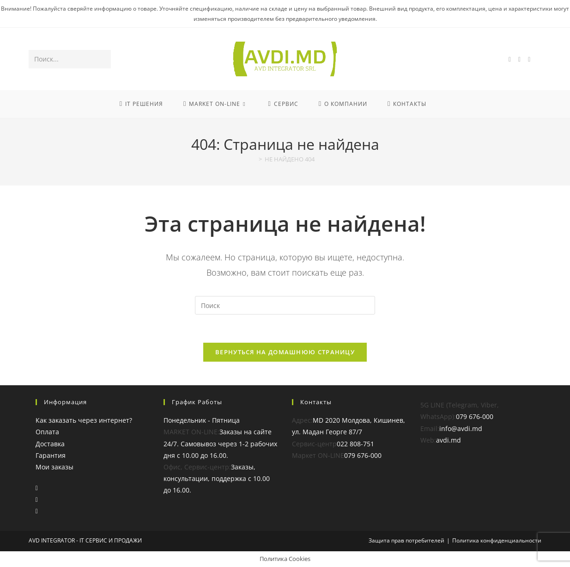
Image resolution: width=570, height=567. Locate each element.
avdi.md (448, 440)
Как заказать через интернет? (84, 420)
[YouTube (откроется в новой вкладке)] (529, 59)
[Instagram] (37, 499)
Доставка (50, 443)
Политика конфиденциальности (496, 540)
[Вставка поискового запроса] (285, 305)
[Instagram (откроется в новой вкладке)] (519, 59)
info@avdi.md (460, 428)
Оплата (47, 431)
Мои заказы (54, 466)
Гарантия (51, 455)
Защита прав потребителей (406, 540)
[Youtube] (37, 510)
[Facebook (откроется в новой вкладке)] (510, 59)
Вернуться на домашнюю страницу (285, 352)
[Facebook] (37, 487)
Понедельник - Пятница (202, 420)
